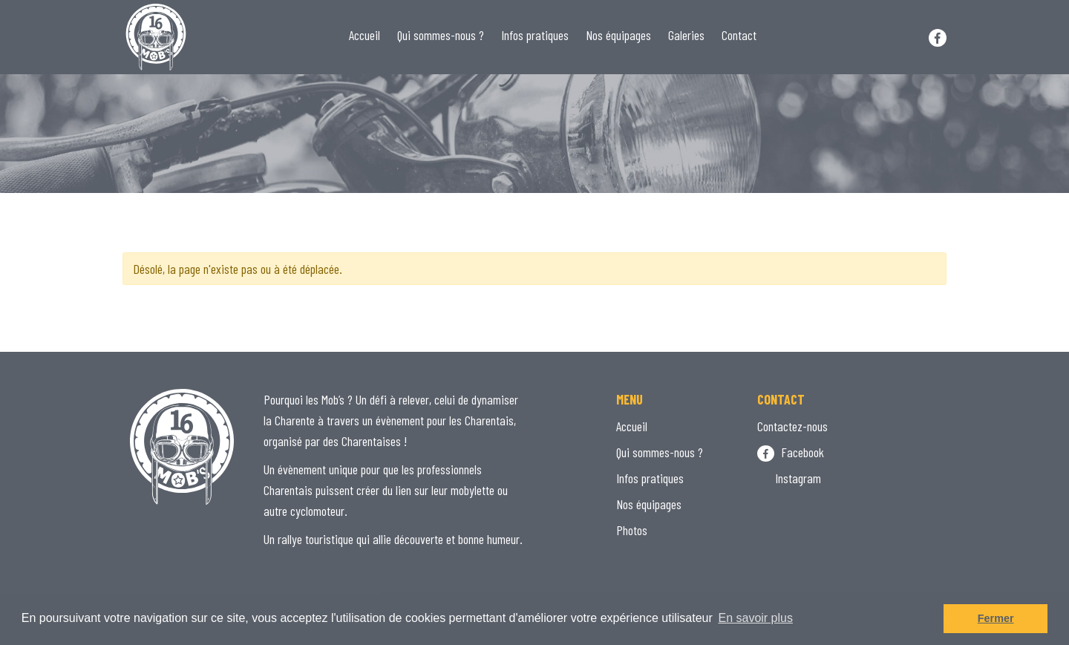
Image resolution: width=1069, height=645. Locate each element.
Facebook (790, 452)
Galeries (686, 35)
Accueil (364, 35)
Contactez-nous (792, 426)
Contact (739, 35)
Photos (631, 530)
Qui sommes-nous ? (440, 35)
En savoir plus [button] (755, 618)
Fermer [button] (996, 618)
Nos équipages (618, 35)
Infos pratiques (535, 35)
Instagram (789, 478)
